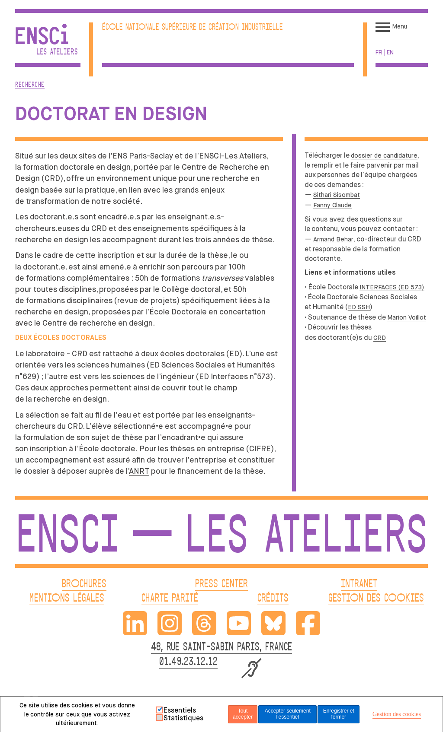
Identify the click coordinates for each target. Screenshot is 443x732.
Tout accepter (243, 714)
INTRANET (359, 584)
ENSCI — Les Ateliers (221, 538)
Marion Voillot (406, 317)
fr (379, 52)
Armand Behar (333, 239)
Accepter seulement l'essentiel (288, 714)
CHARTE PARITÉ (169, 599)
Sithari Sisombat (336, 194)
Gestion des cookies (396, 714)
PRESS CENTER (221, 584)
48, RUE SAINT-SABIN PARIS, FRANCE (221, 647)
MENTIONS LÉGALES (66, 599)
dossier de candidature (384, 155)
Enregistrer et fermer (338, 714)
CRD (379, 337)
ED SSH (359, 307)
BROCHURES (84, 584)
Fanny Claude (332, 205)
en (390, 52)
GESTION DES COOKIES (376, 599)
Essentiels (180, 710)
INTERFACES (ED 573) (392, 287)
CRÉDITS (273, 599)
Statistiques (183, 718)
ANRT (139, 471)
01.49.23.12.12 (188, 662)
